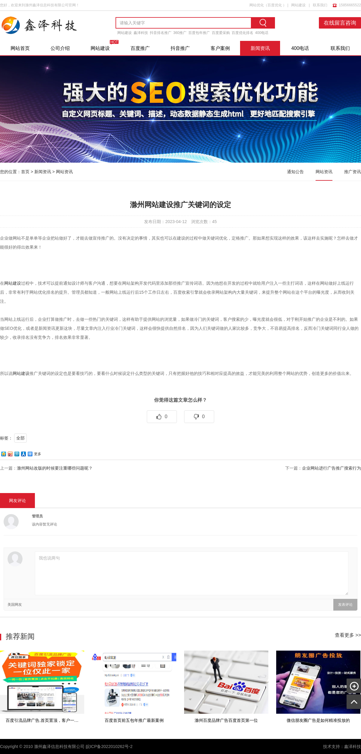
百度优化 (274, 5)
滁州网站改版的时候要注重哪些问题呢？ (55, 468)
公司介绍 (60, 48)
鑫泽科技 (141, 33)
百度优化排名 (242, 33)
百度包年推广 (199, 33)
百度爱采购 (221, 33)
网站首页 (20, 48)
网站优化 (256, 5)
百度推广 (140, 48)
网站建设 (298, 5)
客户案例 (220, 48)
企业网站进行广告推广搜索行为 (331, 468)
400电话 (261, 33)
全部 (20, 438)
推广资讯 (352, 171)
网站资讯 (64, 171)
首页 (25, 171)
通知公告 (295, 171)
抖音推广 (180, 48)
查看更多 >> (348, 635)
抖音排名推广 (160, 33)
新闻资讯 (260, 48)
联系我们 (320, 5)
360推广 (180, 33)
